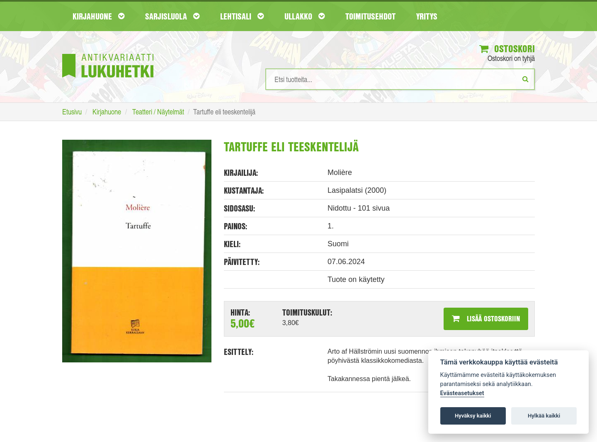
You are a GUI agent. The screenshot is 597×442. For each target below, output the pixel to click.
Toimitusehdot (370, 16)
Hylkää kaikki (544, 416)
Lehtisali (242, 16)
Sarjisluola (172, 16)
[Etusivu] (107, 53)
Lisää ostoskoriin (486, 318)
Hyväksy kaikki (473, 416)
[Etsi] (525, 79)
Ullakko (304, 16)
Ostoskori (507, 48)
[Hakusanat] (400, 79)
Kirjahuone (98, 16)
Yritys (426, 16)
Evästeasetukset (462, 393)
